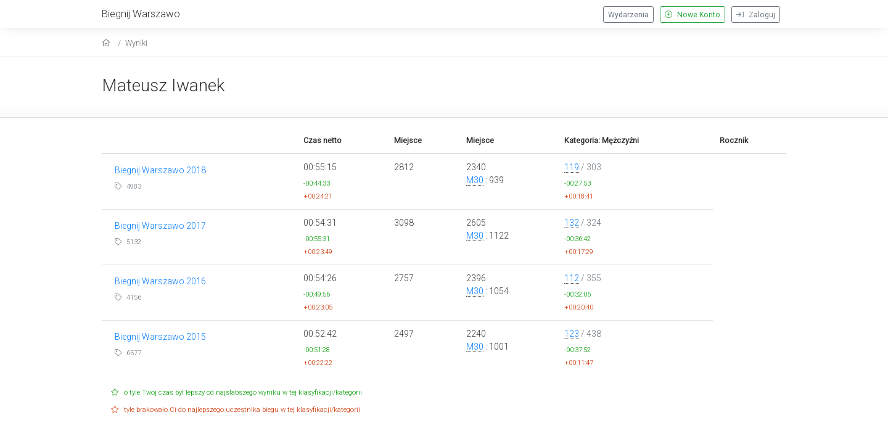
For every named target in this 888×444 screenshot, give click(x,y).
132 (571, 223)
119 (571, 167)
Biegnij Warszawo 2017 (160, 226)
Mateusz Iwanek (163, 85)
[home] (107, 42)
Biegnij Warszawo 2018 (160, 170)
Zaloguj (755, 14)
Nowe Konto (692, 14)
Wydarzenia (628, 14)
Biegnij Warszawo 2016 (160, 281)
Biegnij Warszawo (141, 13)
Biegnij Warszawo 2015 (160, 337)
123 (571, 334)
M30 (474, 180)
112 (571, 278)
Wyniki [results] (136, 42)
